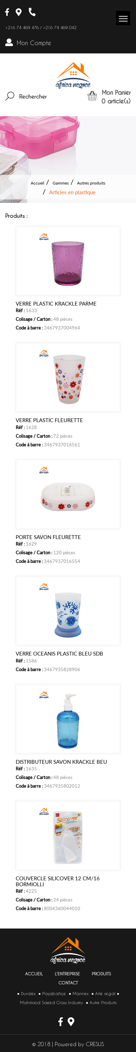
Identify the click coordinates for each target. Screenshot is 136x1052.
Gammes (61, 183)
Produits (101, 974)
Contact (68, 983)
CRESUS (95, 1044)
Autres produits (91, 183)
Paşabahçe (54, 993)
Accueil (37, 183)
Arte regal (105, 993)
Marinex (81, 993)
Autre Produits (103, 1002)
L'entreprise (67, 974)
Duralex (28, 993)
